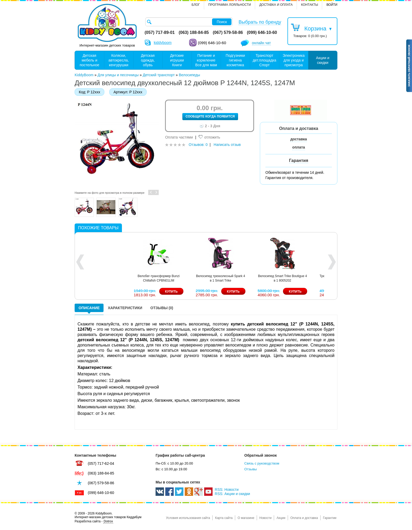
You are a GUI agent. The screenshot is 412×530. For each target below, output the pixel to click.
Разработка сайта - (94, 521)
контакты (309, 5)
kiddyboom (163, 42)
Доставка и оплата (276, 5)
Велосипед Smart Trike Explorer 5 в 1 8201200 (206, 278)
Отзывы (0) (161, 308)
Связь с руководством (261, 463)
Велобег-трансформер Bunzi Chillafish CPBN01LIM (318, 278)
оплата (298, 147)
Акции (280, 518)
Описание (89, 308)
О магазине (246, 518)
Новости (265, 518)
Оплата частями (179, 137)
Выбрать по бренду (260, 22)
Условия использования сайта (188, 518)
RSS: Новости (227, 489)
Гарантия (298, 160)
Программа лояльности (229, 5)
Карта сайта (224, 518)
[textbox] (189, 21)
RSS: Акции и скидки (232, 494)
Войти (331, 5)
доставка (298, 139)
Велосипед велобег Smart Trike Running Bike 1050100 (144, 278)
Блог (196, 5)
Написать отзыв (227, 144)
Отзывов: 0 (198, 144)
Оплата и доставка (304, 518)
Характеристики (125, 308)
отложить (212, 137)
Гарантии (329, 518)
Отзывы (250, 469)
